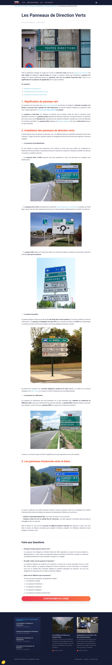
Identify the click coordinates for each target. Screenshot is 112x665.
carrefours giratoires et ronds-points (66, 207)
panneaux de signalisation (49, 105)
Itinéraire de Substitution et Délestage (27, 631)
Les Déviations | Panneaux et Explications (24, 624)
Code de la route (94, 659)
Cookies (37, 659)
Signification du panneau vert (32, 88)
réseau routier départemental (47, 110)
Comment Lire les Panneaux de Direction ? (25, 647)
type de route (34, 391)
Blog (23, 2)
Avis (41, 2)
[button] (3, 662)
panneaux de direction (80, 73)
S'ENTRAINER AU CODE (56, 598)
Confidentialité (31, 659)
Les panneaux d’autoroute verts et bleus (35, 94)
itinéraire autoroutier (64, 121)
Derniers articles (78, 659)
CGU (26, 659)
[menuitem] (23, 2)
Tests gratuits (49, 2)
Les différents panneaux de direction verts (36, 91)
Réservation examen (32, 2)
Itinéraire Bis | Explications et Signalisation (24, 638)
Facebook (86, 659)
